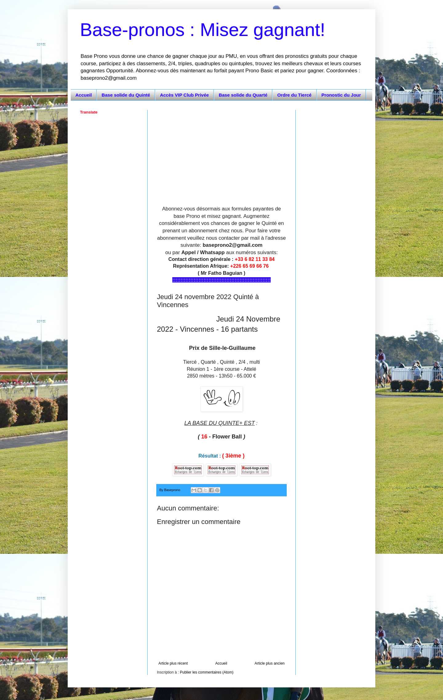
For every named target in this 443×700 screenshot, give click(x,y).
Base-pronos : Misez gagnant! (202, 29)
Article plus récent (173, 663)
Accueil (83, 95)
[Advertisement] (221, 153)
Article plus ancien (270, 663)
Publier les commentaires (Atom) (206, 672)
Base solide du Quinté (126, 95)
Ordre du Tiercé (294, 95)
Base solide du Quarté (243, 95)
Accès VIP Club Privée (184, 95)
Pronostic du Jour (341, 95)
